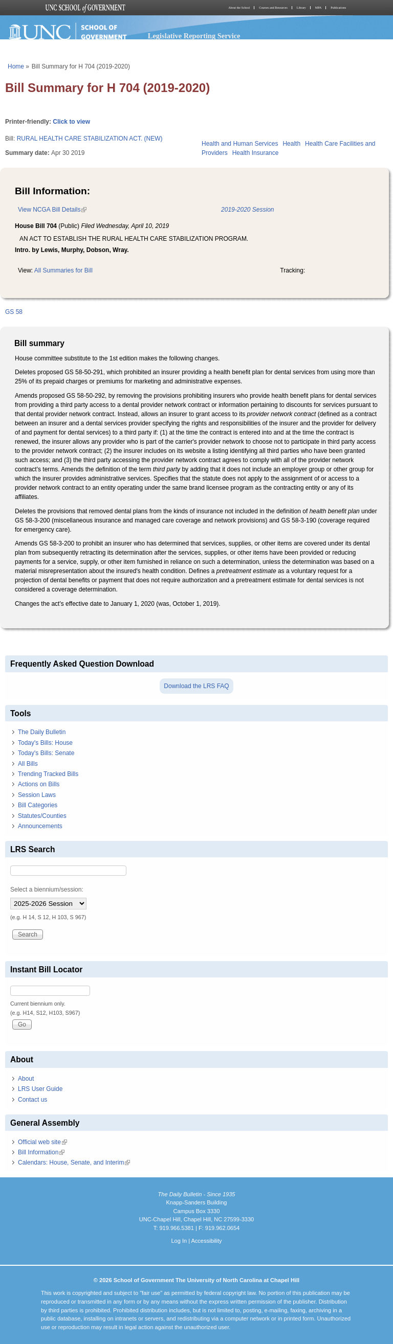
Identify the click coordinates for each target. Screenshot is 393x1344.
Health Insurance (255, 152)
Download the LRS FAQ (196, 686)
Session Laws (37, 795)
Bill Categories (37, 805)
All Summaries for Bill (63, 270)
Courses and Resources (273, 7)
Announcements (40, 826)
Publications (338, 7)
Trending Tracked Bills (48, 774)
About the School (239, 7)
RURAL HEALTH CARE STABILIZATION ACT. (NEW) (90, 138)
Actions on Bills (38, 784)
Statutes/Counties (42, 815)
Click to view (71, 121)
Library (301, 7)
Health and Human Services (240, 143)
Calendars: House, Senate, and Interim (74, 1162)
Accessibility (206, 1241)
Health (291, 143)
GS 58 (14, 311)
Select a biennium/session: (46, 889)
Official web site (42, 1142)
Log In (179, 1241)
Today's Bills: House (45, 742)
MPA (318, 7)
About (26, 1078)
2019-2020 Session (247, 209)
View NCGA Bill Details (52, 209)
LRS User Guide (40, 1088)
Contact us (32, 1099)
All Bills (28, 763)
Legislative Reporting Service (194, 36)
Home (16, 66)
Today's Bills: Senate (46, 753)
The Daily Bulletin (42, 732)
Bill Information (41, 1152)
